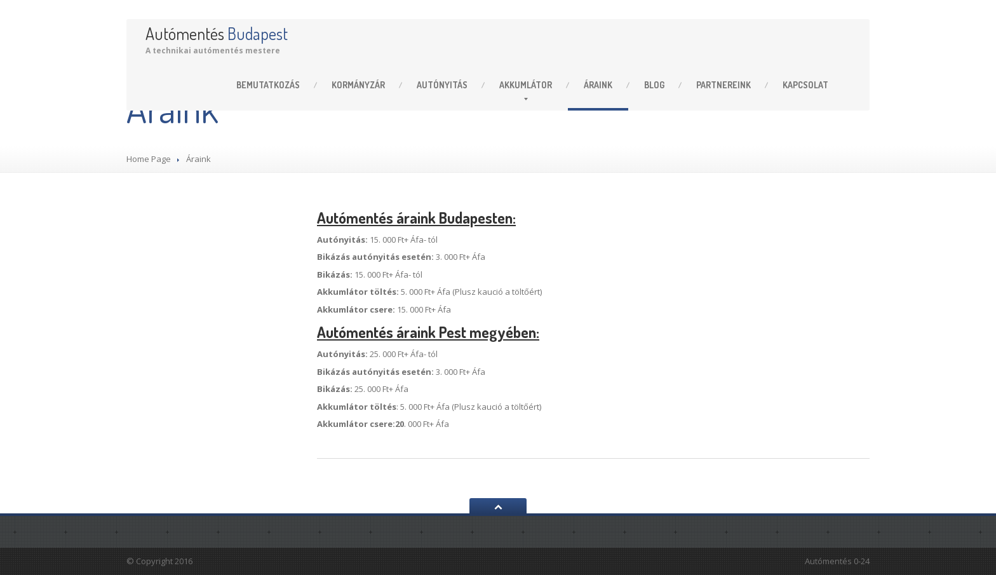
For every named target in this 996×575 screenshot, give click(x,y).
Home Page (148, 159)
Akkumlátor (525, 84)
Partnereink (723, 84)
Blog (654, 84)
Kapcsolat (805, 84)
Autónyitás (442, 84)
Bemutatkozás (268, 84)
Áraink (598, 84)
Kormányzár (358, 84)
